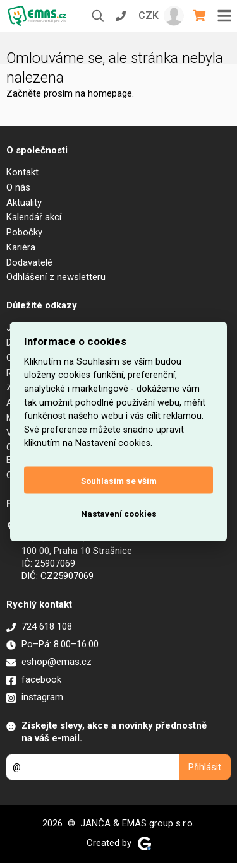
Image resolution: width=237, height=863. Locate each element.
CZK (148, 15)
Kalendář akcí (33, 217)
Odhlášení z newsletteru (56, 277)
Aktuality (24, 202)
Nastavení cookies (119, 513)
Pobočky (24, 232)
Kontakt (22, 172)
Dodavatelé (29, 262)
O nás (18, 187)
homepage (110, 93)
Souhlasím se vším (119, 480)
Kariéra (20, 247)
